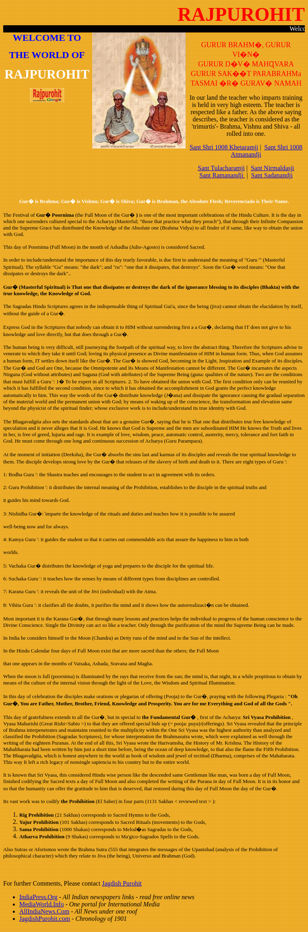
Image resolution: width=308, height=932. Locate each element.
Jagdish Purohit (122, 883)
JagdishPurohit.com (44, 918)
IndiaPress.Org (38, 897)
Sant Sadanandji (272, 175)
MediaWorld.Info (41, 904)
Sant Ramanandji (222, 175)
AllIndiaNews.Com (44, 911)
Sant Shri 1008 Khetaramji (224, 147)
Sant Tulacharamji (221, 168)
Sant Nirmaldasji (272, 168)
